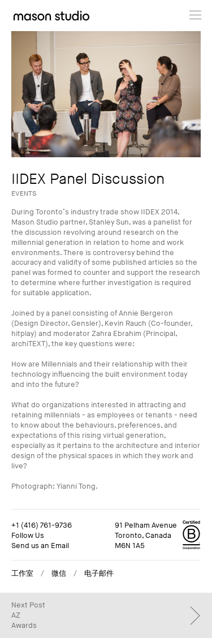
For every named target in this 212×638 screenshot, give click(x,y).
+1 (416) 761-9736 (41, 525)
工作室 (22, 573)
